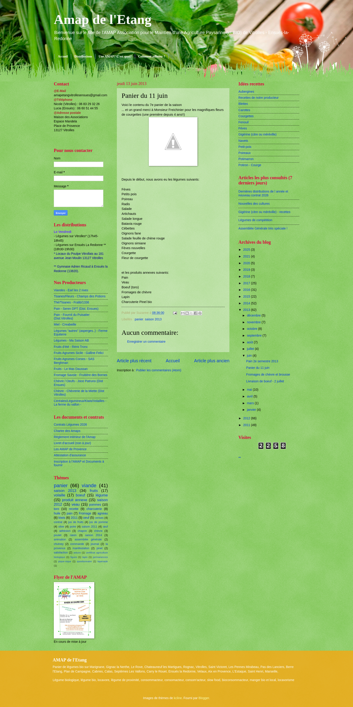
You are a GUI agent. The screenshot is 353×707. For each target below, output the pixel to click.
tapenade (102, 561)
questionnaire (84, 561)
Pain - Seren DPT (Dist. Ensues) (76, 308)
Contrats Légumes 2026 (70, 424)
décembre (254, 315)
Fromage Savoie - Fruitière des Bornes (80, 375)
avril (250, 396)
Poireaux (244, 153)
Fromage (85, 513)
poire (73, 526)
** (239, 458)
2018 (247, 276)
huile (57, 513)
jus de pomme (98, 522)
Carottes (244, 110)
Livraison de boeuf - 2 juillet (265, 381)
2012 (247, 418)
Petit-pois (244, 147)
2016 (247, 290)
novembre (254, 322)
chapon (82, 531)
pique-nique (64, 561)
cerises (99, 517)
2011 (74, 517)
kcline (178, 698)
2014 (247, 303)
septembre (254, 335)
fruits (94, 491)
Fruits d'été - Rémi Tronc (71, 347)
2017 (247, 283)
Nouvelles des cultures (254, 203)
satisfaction (61, 552)
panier (139, 319)
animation (60, 539)
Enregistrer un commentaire (146, 341)
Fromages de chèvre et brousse (268, 374)
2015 (247, 296)
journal (95, 544)
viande (89, 485)
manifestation (81, 548)
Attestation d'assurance (70, 455)
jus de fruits (76, 522)
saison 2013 (153, 319)
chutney (58, 544)
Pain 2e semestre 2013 (262, 361)
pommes (95, 504)
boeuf (80, 495)
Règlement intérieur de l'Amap (74, 437)
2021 (247, 256)
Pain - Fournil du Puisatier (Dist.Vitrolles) (72, 316)
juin (250, 355)
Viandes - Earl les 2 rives (71, 290)
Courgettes (246, 116)
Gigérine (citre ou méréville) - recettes (264, 212)
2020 (247, 263)
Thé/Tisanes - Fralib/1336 (71, 302)
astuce (77, 552)
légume (102, 495)
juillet (251, 349)
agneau (102, 513)
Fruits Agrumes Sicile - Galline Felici (79, 353)
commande (77, 544)
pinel (99, 548)
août (250, 342)
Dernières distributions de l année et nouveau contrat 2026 (263, 193)
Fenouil (243, 122)
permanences (100, 557)
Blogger (204, 698)
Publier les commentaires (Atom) (158, 370)
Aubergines (246, 91)
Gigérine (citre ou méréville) (257, 134)
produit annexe (74, 500)
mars (251, 403)
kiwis (62, 517)
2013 (247, 310)
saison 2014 (93, 535)
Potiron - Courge (249, 165)
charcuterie (94, 509)
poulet (57, 535)
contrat (58, 522)
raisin (73, 535)
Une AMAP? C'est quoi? (115, 56)
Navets (243, 140)
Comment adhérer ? (151, 56)
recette (73, 509)
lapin (84, 557)
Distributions (83, 56)
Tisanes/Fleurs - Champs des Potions (80, 296)
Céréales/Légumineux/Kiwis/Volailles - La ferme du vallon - (80, 402)
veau (76, 504)
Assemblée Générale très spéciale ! (262, 228)
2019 (247, 269)
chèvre (98, 531)
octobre (252, 329)
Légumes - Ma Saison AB (71, 340)
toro (56, 509)
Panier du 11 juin (257, 368)
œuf (105, 526)
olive (61, 526)
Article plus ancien (211, 360)
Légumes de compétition (255, 220)
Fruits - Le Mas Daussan (71, 369)
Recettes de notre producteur (258, 97)
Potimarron (245, 159)
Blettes (243, 104)
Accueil (63, 56)
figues (73, 557)
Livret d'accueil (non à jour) (72, 443)
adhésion (64, 531)
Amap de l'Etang (102, 19)
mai (250, 389)
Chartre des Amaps (67, 431)
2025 (247, 249)
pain (69, 513)
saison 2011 (89, 526)
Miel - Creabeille (65, 324)
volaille (59, 495)
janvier (252, 409)
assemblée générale (88, 539)
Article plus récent (134, 360)
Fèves (242, 128)
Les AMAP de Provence (70, 449)
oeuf (86, 517)
